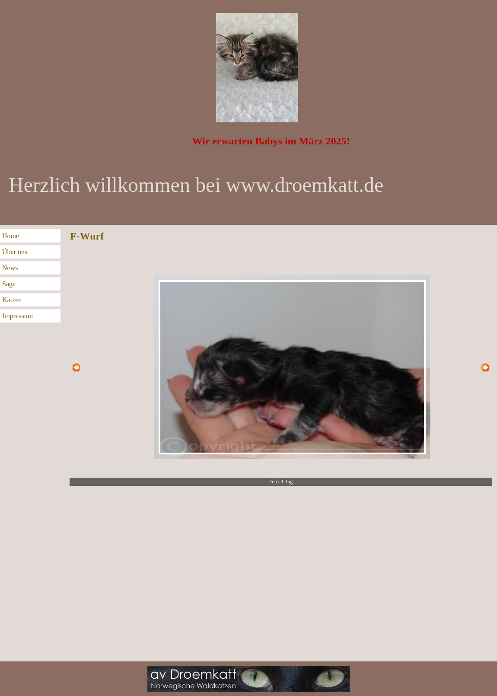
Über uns (14, 251)
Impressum (17, 315)
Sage (9, 283)
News (10, 267)
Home (10, 235)
